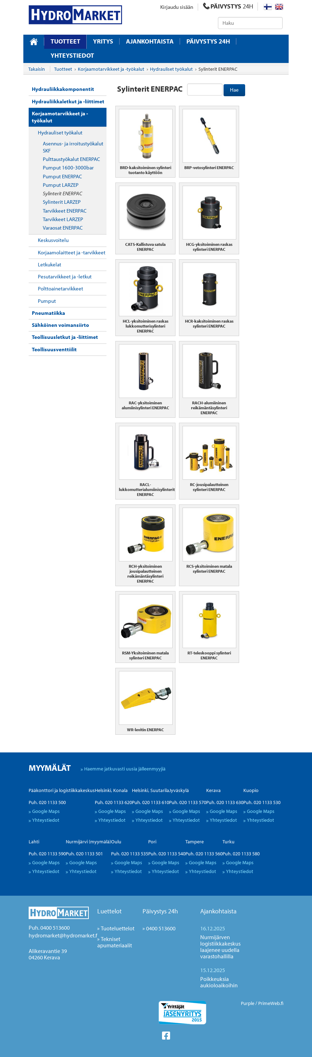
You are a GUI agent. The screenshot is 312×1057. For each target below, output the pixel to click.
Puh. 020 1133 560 (204, 853)
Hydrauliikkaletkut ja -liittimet (68, 101)
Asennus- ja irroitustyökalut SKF (73, 147)
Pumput (47, 301)
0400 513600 (160, 928)
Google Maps (46, 811)
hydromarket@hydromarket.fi (63, 935)
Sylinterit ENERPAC (62, 193)
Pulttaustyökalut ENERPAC (71, 159)
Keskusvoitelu (53, 240)
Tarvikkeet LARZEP (63, 219)
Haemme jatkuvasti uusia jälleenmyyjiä (125, 769)
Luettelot (109, 911)
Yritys (103, 41)
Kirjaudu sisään (176, 7)
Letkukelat (49, 264)
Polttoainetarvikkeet (60, 288)
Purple (247, 1003)
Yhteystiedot (72, 55)
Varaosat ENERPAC (63, 227)
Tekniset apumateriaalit (114, 942)
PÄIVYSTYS (228, 6)
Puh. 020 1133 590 (47, 853)
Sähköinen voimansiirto (60, 325)
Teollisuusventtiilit (54, 349)
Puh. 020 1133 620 (113, 802)
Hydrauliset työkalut (60, 132)
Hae (234, 89)
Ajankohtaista (150, 41)
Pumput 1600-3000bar (68, 167)
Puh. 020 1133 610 (150, 802)
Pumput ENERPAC (62, 176)
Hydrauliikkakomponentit (63, 89)
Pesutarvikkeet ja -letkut (65, 276)
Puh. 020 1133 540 (166, 853)
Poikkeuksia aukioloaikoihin (219, 982)
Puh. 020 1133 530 (262, 802)
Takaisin (36, 69)
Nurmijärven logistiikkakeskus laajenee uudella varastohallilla (220, 947)
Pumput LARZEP (61, 184)
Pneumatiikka (48, 313)
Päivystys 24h (160, 911)
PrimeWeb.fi (270, 1003)
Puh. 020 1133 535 (129, 853)
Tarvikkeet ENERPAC (65, 210)
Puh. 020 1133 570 (187, 802)
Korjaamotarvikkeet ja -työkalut (60, 117)
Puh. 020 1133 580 (241, 853)
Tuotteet (65, 41)
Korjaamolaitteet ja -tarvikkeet (71, 252)
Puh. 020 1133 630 (224, 802)
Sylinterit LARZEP (62, 201)
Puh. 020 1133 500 (47, 802)
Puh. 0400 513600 (49, 927)
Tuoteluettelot (117, 928)
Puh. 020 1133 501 (84, 853)
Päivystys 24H (208, 41)
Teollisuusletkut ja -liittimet (65, 337)
